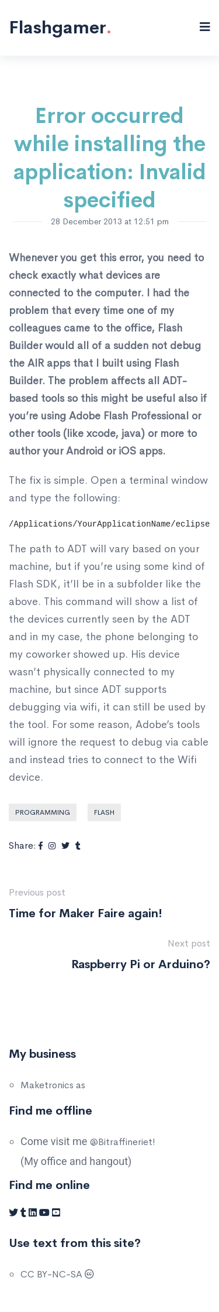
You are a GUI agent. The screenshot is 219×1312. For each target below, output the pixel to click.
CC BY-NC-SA (57, 1274)
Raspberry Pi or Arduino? (140, 964)
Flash (104, 812)
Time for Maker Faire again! (85, 913)
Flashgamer (60, 27)
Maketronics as (52, 1085)
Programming (42, 812)
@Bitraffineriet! (122, 1142)
